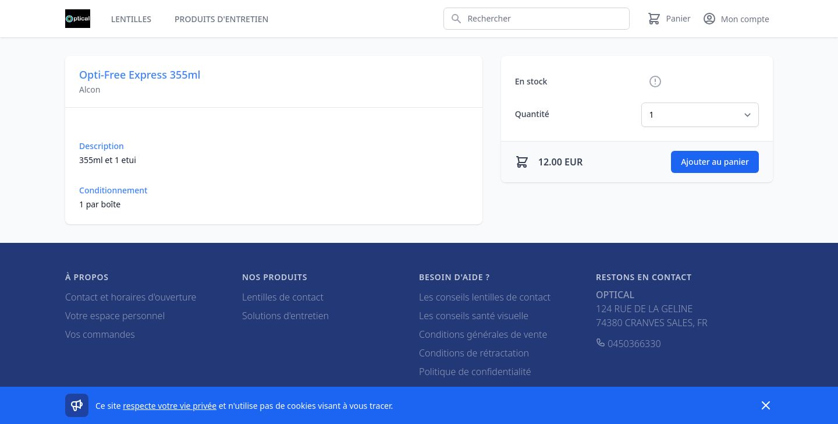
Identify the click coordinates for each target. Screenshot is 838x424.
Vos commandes (100, 334)
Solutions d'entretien (285, 315)
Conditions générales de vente (483, 334)
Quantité (532, 113)
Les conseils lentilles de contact (485, 297)
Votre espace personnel (115, 315)
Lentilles (131, 18)
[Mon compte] (736, 18)
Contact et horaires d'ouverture (130, 297)
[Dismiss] (765, 405)
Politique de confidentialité (475, 371)
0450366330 (628, 343)
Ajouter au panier (715, 161)
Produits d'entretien (221, 18)
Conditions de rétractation (474, 353)
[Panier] (669, 18)
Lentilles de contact (283, 297)
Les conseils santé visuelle (473, 315)
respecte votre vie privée (169, 405)
